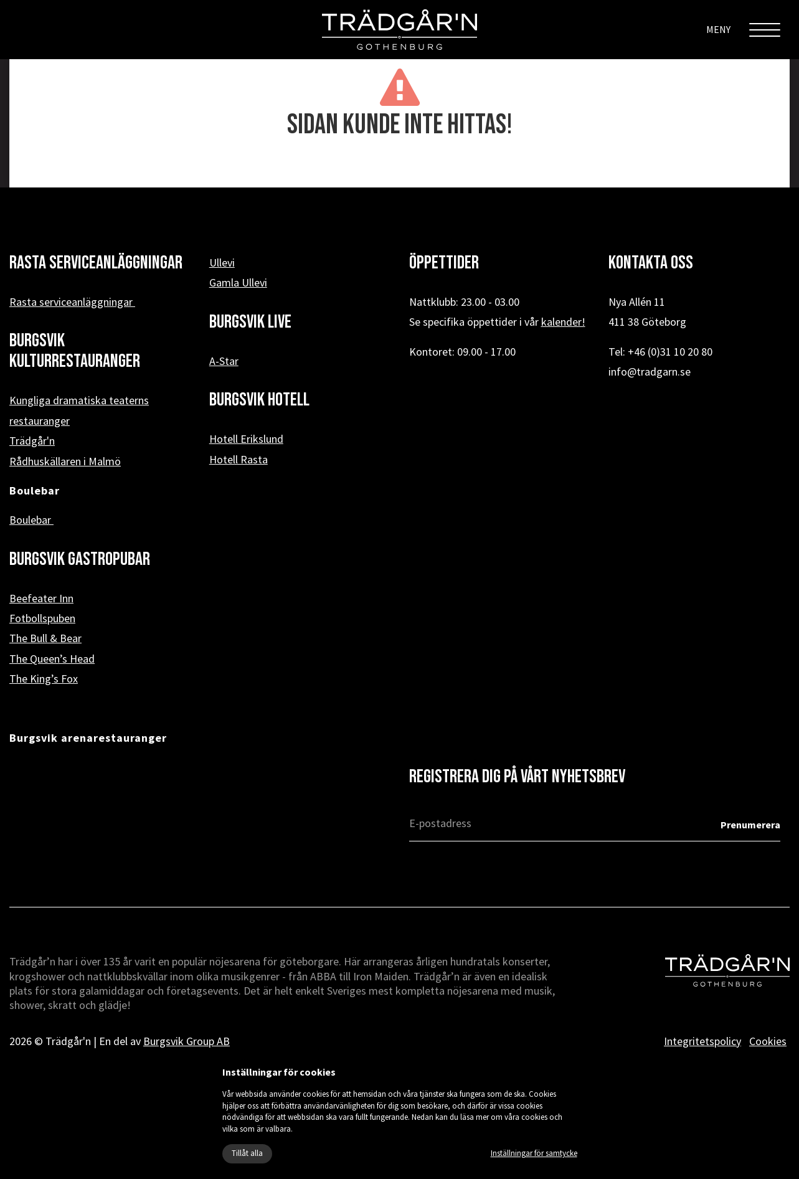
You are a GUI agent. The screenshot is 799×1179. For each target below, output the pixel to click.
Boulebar (31, 520)
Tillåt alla (247, 1153)
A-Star (224, 361)
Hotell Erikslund (246, 439)
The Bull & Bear (45, 638)
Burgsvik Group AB (186, 1041)
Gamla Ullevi (238, 282)
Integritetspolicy (702, 1041)
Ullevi (222, 262)
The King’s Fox (43, 678)
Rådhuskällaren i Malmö (65, 461)
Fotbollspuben (42, 618)
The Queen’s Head (52, 658)
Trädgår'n (32, 440)
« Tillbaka (399, 167)
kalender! (563, 322)
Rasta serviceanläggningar (72, 302)
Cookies (768, 1041)
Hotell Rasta (238, 459)
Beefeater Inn (41, 598)
